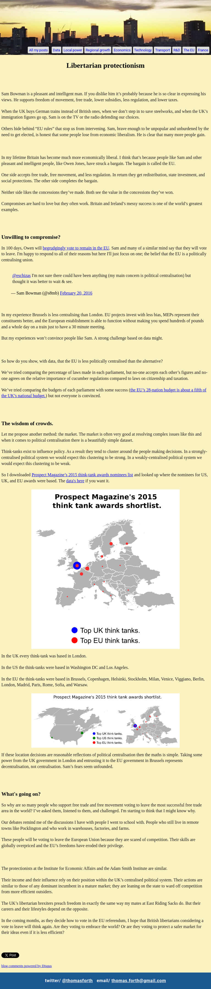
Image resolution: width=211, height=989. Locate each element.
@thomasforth (77, 980)
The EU (189, 50)
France (203, 50)
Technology (143, 50)
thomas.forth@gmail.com (139, 980)
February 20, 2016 (76, 293)
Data (56, 50)
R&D (176, 50)
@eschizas (21, 275)
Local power (72, 50)
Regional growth (98, 50)
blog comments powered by (26, 966)
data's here (75, 480)
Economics (122, 50)
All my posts (38, 50)
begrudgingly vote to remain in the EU (76, 248)
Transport (162, 50)
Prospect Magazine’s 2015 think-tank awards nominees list (82, 474)
